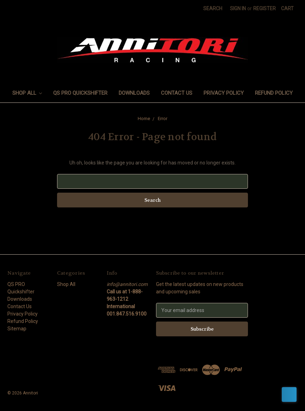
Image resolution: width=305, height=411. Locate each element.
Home (144, 118)
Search (212, 8)
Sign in (238, 8)
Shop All (27, 93)
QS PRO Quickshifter (80, 93)
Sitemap (16, 328)
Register (264, 8)
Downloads (134, 93)
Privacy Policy (224, 93)
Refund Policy (274, 93)
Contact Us (176, 93)
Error (162, 118)
